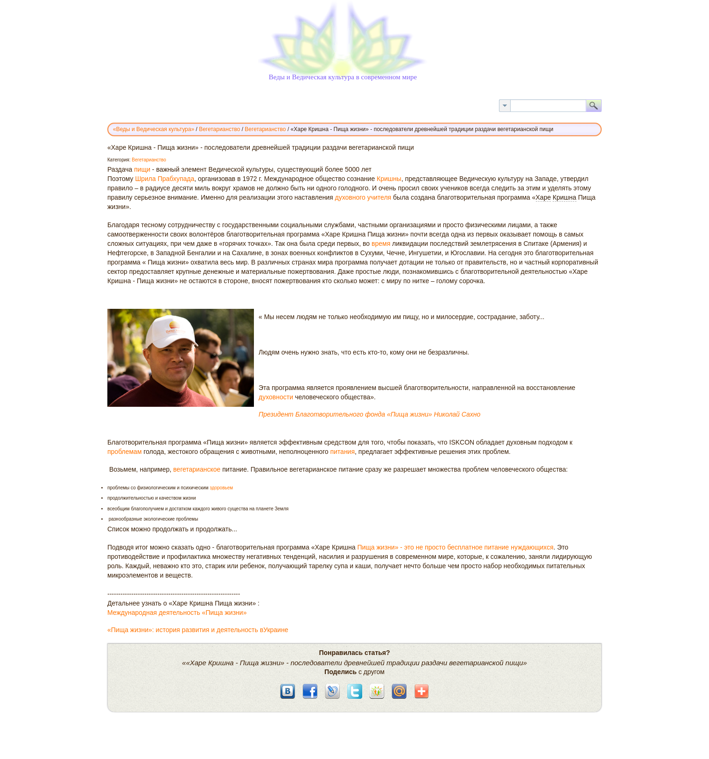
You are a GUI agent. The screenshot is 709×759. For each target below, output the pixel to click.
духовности (276, 397)
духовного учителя (363, 197)
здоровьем (221, 487)
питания (342, 451)
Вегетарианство (149, 159)
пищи (142, 169)
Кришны (389, 178)
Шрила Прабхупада (164, 178)
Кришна (564, 197)
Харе (543, 197)
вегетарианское (196, 469)
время (381, 243)
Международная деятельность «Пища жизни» (176, 612)
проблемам (124, 451)
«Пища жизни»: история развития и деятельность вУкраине (197, 630)
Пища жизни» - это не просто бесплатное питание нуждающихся (455, 547)
